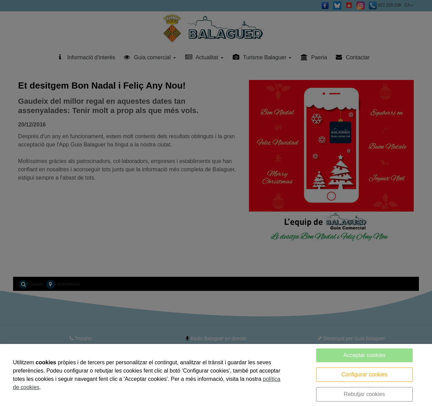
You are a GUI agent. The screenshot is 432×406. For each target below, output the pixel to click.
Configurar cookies (364, 374)
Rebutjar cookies (364, 394)
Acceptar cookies (364, 355)
